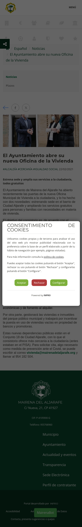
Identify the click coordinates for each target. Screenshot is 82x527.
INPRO (47, 295)
